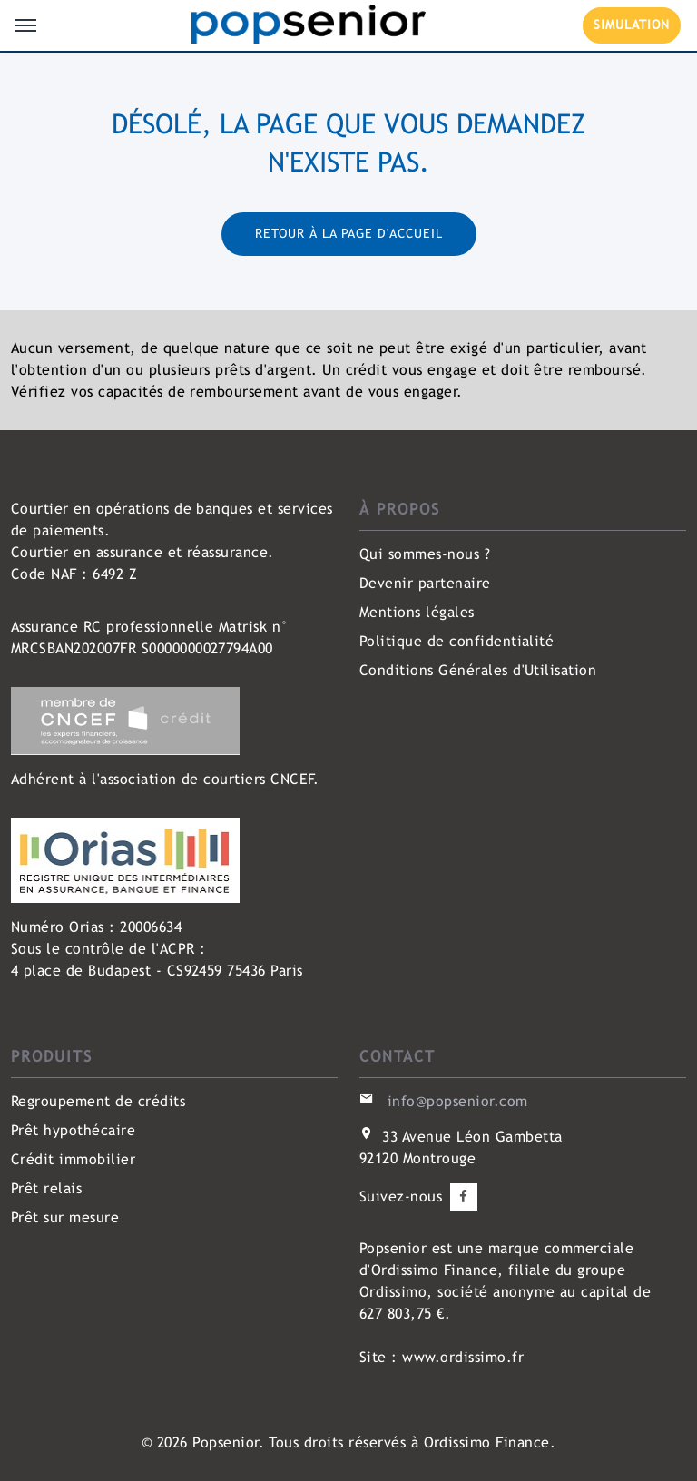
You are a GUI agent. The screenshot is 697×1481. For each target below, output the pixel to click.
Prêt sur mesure (65, 1217)
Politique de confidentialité (456, 641)
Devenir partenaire (425, 583)
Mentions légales (417, 612)
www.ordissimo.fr (463, 1357)
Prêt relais (46, 1188)
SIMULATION (632, 24)
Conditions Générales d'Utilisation (477, 670)
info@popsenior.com (458, 1101)
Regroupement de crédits (98, 1101)
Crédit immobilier (73, 1159)
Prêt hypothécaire (73, 1130)
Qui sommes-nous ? (424, 554)
